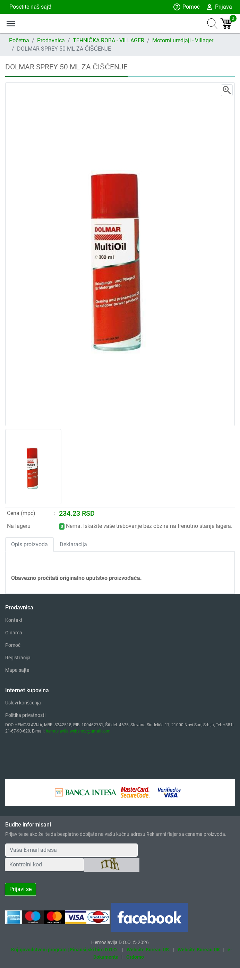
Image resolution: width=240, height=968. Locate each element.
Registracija (18, 657)
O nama (13, 632)
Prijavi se (20, 889)
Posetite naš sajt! (29, 6)
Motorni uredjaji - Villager (182, 40)
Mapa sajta (17, 670)
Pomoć (186, 7)
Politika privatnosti (25, 715)
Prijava (218, 7)
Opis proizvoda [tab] (29, 544)
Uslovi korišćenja (23, 702)
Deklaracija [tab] (73, 544)
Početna (19, 40)
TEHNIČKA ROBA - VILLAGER (108, 40)
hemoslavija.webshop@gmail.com (78, 731)
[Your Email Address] (71, 850)
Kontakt (14, 620)
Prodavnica (51, 40)
